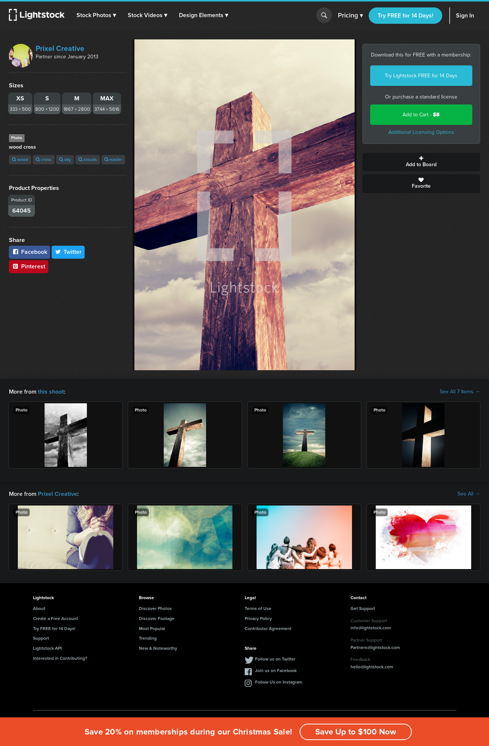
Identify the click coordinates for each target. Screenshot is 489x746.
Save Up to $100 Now (355, 732)
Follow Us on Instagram (278, 682)
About (39, 608)
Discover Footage (157, 618)
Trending (148, 638)
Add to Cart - (421, 115)
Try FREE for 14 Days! (405, 15)
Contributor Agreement (268, 628)
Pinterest (28, 266)
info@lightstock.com (371, 627)
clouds (87, 159)
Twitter (68, 252)
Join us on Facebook (276, 670)
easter (113, 159)
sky (65, 159)
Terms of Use (258, 608)
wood (20, 159)
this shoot (51, 391)
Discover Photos (155, 608)
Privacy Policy (258, 618)
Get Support (363, 608)
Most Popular (152, 628)
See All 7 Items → (460, 391)
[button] (96, 15)
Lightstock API (47, 648)
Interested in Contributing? (60, 658)
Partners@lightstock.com (375, 647)
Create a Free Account (55, 618)
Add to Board (421, 162)
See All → (468, 494)
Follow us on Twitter (275, 659)
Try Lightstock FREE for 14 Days (421, 76)
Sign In (465, 15)
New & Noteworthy (158, 648)
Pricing (350, 15)
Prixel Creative (60, 48)
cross (44, 159)
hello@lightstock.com (372, 666)
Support (41, 638)
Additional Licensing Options (421, 132)
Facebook (29, 252)
